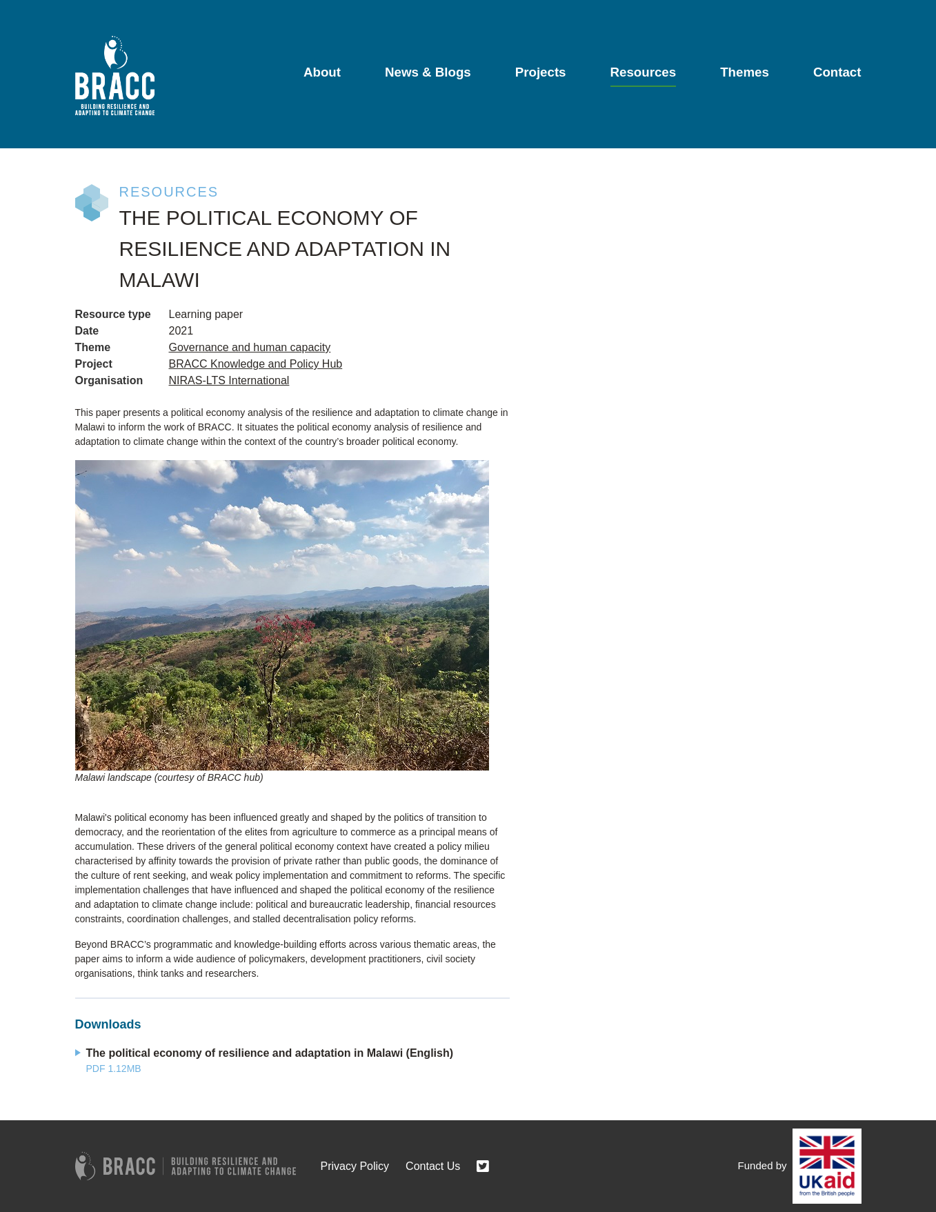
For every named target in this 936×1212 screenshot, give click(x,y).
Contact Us (433, 1166)
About (322, 72)
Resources (643, 72)
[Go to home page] (115, 75)
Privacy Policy (355, 1166)
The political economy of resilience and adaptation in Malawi (270, 1053)
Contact (837, 72)
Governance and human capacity (250, 347)
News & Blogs (428, 72)
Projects (540, 72)
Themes (744, 72)
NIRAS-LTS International (229, 380)
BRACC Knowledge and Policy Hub (256, 364)
